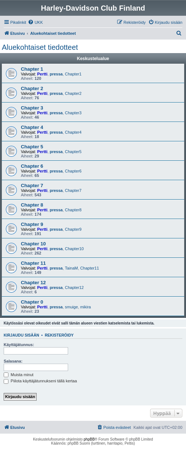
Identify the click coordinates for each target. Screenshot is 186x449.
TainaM (71, 268)
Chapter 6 (32, 166)
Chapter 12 (33, 282)
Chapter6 (73, 171)
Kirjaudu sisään (21, 335)
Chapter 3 (32, 108)
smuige (71, 307)
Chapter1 (73, 74)
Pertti (42, 74)
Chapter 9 (32, 224)
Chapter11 (89, 268)
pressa (56, 74)
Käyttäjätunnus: (19, 344)
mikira (85, 307)
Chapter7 (73, 190)
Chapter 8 (32, 205)
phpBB (89, 439)
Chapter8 (73, 210)
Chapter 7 (32, 185)
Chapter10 (74, 248)
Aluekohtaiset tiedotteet (40, 47)
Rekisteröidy (59, 335)
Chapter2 (73, 93)
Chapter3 (73, 113)
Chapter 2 (32, 88)
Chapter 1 (32, 69)
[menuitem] (35, 22)
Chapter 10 (33, 243)
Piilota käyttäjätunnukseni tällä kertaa (40, 381)
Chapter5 (73, 151)
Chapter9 (73, 229)
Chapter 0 (32, 302)
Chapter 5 (32, 146)
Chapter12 (74, 287)
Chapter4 (73, 132)
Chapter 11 (33, 263)
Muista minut (18, 374)
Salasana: (13, 361)
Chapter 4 (32, 127)
